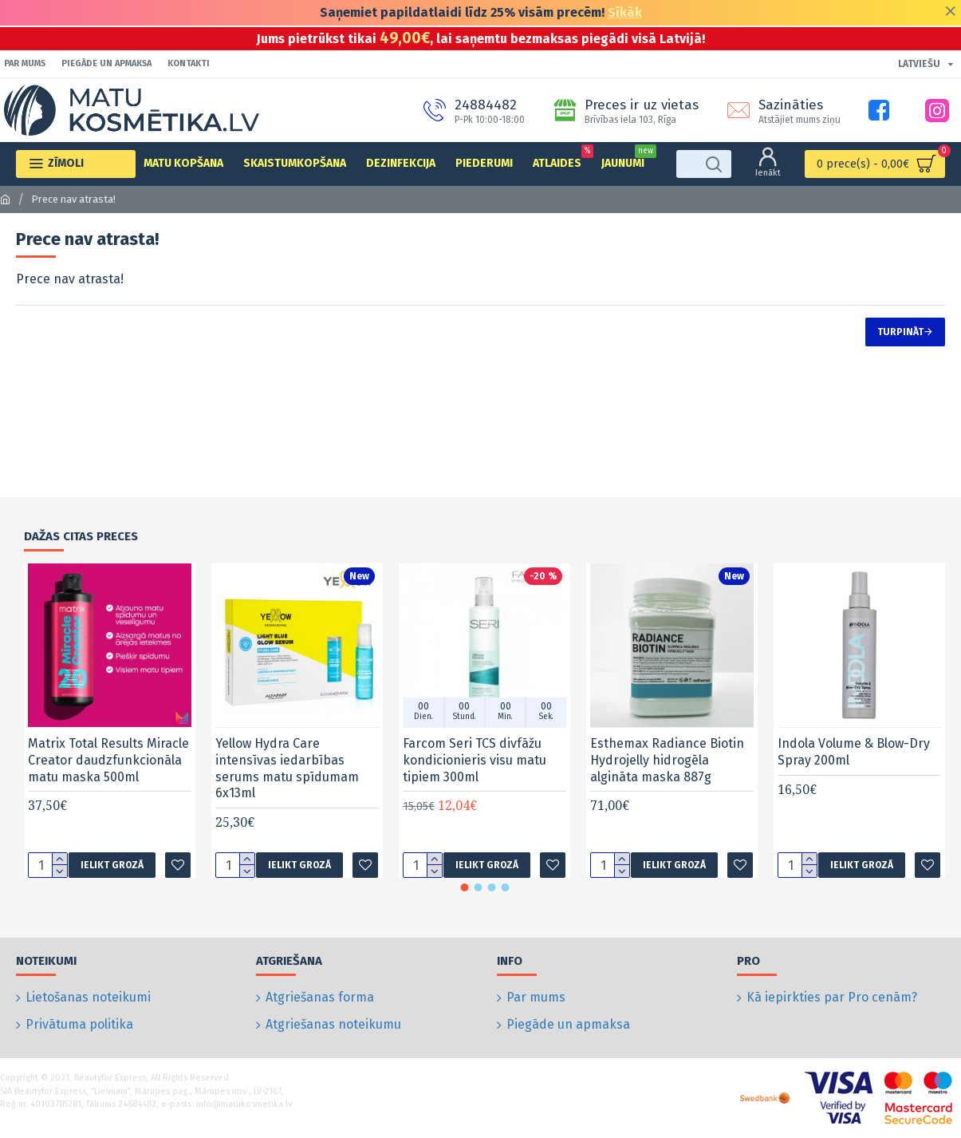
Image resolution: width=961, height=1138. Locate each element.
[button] (464, 903)
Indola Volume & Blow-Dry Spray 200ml (854, 768)
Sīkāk (625, 12)
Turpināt (900, 332)
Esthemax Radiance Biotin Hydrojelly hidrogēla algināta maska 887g (667, 776)
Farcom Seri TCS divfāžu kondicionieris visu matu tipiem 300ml (474, 776)
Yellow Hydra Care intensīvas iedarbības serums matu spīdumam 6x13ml (287, 784)
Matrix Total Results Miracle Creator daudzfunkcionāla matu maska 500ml (108, 776)
